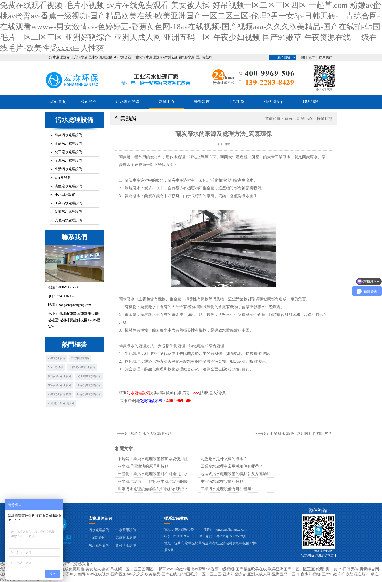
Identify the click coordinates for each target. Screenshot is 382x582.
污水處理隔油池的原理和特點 (143, 466)
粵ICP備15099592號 (231, 536)
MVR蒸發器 (55, 367)
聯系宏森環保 (176, 518)
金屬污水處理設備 (68, 160)
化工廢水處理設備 (68, 152)
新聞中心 (166, 102)
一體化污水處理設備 (82, 367)
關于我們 (308, 57)
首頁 (288, 119)
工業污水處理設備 (68, 203)
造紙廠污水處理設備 (61, 403)
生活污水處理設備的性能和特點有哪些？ (153, 489)
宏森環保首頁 (100, 518)
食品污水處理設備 (68, 143)
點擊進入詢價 (212, 392)
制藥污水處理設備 (68, 211)
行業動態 (324, 119)
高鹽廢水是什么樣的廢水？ (224, 459)
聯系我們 (325, 57)
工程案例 (237, 102)
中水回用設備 (65, 194)
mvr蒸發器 (63, 177)
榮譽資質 (202, 102)
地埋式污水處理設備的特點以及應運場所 (236, 474)
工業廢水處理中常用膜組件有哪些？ (232, 466)
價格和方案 (274, 102)
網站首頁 (58, 102)
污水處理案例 (99, 545)
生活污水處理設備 (68, 169)
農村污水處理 (125, 545)
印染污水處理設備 (68, 135)
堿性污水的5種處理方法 (151, 434)
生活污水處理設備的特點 (222, 481)
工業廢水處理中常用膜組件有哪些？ (301, 434)
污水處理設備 (127, 102)
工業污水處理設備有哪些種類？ (228, 489)
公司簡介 (88, 102)
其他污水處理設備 (68, 220)
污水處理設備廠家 (59, 394)
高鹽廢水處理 (125, 538)
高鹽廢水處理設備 (68, 186)
